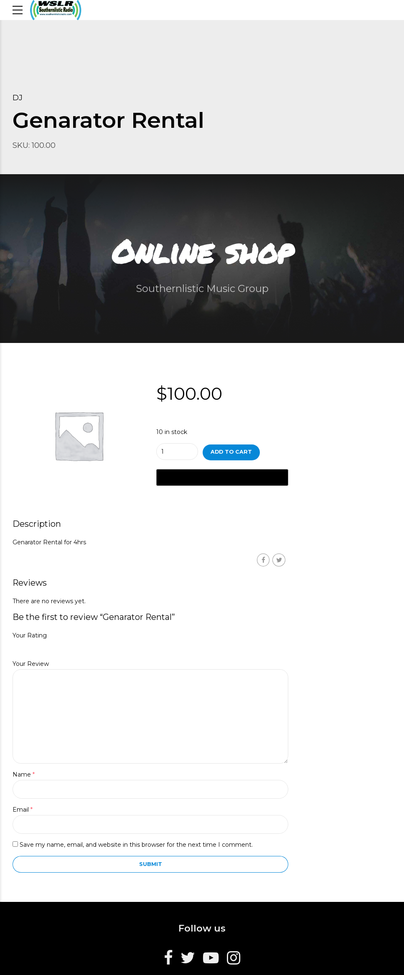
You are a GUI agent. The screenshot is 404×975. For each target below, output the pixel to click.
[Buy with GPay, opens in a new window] (222, 477)
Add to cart (231, 452)
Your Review (31, 664)
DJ (18, 97)
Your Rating (30, 635)
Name (24, 774)
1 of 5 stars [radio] (15, 646)
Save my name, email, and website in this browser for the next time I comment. (136, 844)
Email (23, 809)
